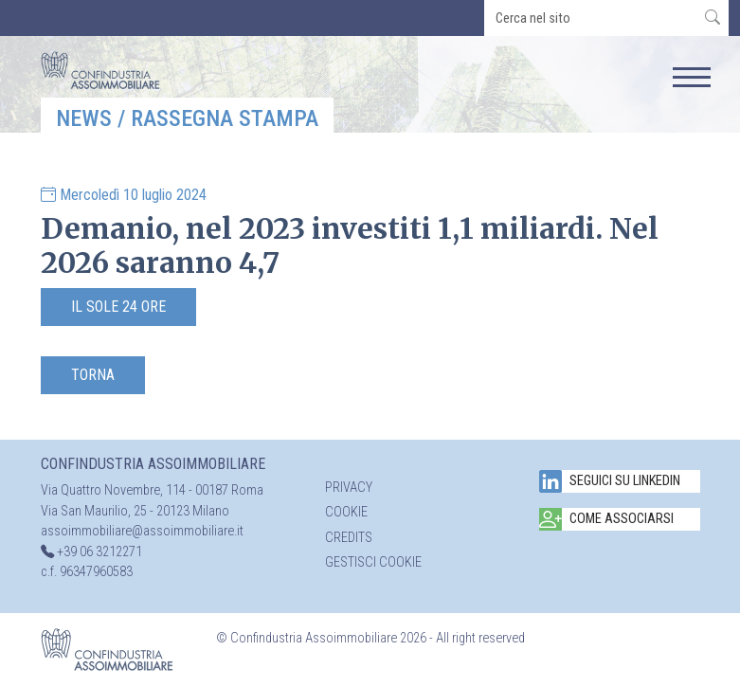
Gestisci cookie (373, 562)
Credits (348, 538)
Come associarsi (606, 519)
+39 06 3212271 (99, 552)
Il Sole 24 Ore (118, 307)
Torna (93, 375)
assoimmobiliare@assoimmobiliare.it (142, 531)
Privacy (348, 487)
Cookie (346, 512)
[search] (590, 18)
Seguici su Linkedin (609, 481)
